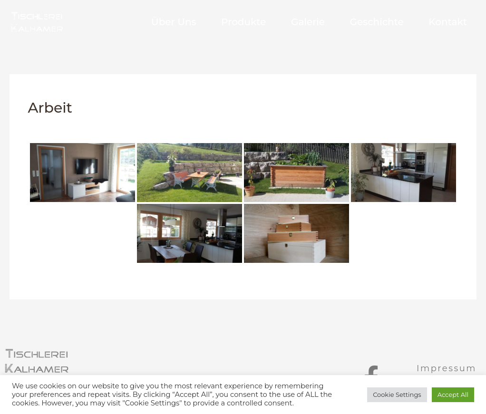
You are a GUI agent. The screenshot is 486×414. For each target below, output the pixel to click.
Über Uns (150, 22)
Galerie (296, 22)
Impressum (446, 368)
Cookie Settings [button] (397, 394)
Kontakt (447, 22)
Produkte (226, 22)
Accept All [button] (452, 394)
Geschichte (371, 22)
